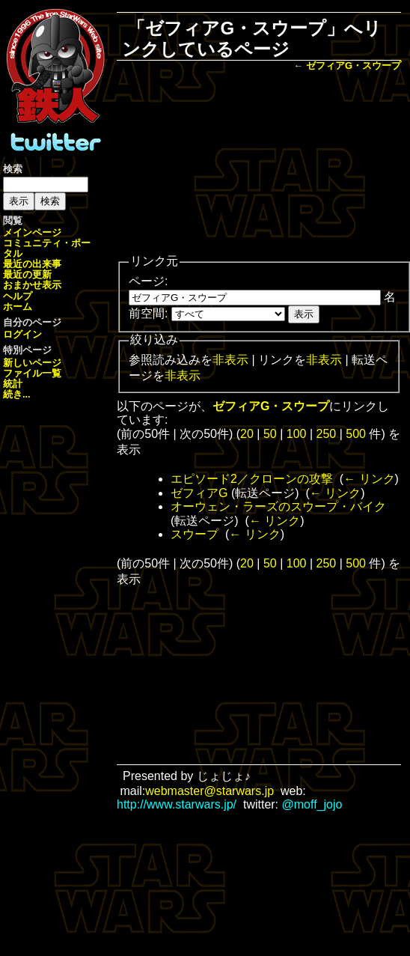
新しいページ (32, 362)
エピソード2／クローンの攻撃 (252, 478)
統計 (12, 383)
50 (270, 433)
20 (247, 433)
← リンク (368, 478)
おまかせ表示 (32, 284)
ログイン (22, 334)
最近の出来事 (32, 264)
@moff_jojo (312, 804)
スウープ (194, 534)
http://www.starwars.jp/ (176, 804)
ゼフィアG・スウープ (353, 65)
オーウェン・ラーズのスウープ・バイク (278, 506)
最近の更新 (27, 274)
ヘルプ (17, 296)
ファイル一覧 (32, 373)
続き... (17, 394)
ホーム (17, 306)
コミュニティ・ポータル (47, 248)
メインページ (32, 232)
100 (297, 433)
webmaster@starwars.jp (209, 791)
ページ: (148, 281)
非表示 (230, 359)
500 (356, 433)
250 (326, 433)
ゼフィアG (199, 493)
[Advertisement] (259, 164)
